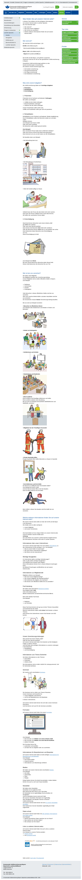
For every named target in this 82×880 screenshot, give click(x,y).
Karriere (68, 12)
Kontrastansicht (73, 2)
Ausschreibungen (9, 22)
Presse (49, 12)
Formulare (49, 712)
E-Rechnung (7, 27)
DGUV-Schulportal (67, 58)
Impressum (51, 864)
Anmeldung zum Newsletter (12, 25)
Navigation (9, 37)
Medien (55, 12)
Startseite (6, 2)
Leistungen (42, 12)
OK (57, 7)
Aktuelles (5, 12)
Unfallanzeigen (8, 18)
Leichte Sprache (39, 2)
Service (61, 12)
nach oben (33, 858)
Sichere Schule (28, 833)
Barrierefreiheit (66, 864)
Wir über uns (12, 12)
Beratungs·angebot (43, 588)
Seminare (42, 672)
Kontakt (12, 2)
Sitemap (44, 864)
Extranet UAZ (19, 2)
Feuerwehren (66, 49)
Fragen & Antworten (28, 2)
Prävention (29, 12)
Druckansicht (40, 858)
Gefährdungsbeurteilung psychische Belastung (69, 61)
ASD (35, 12)
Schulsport (65, 55)
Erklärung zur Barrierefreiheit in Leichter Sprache (11, 42)
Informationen (53, 545)
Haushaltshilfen (66, 40)
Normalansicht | (64, 2)
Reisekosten (7, 20)
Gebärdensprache (49, 2)
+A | (58, 2)
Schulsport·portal (31, 835)
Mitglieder (21, 12)
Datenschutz (58, 864)
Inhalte (8, 35)
